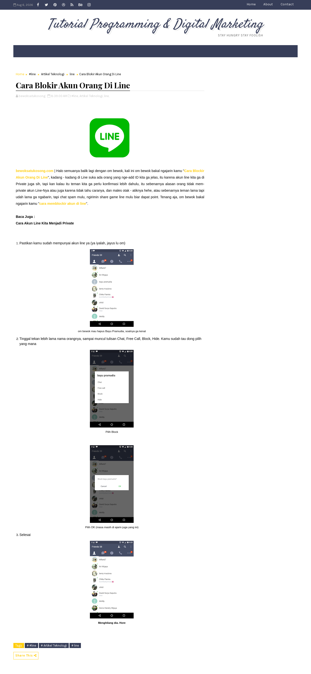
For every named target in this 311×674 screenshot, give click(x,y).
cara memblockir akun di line (62, 203)
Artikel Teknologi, (91, 96)
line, (106, 96)
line (72, 74)
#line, (75, 96)
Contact (287, 4)
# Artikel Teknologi (54, 645)
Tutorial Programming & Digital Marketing (155, 24)
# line (75, 645)
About (268, 4)
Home (251, 4)
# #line (31, 645)
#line (32, 74)
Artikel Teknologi (52, 74)
